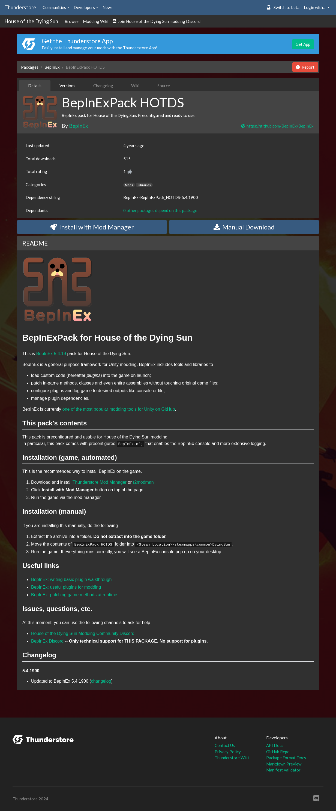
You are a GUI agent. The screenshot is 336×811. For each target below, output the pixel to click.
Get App (303, 44)
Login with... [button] (315, 7)
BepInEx (52, 67)
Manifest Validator (283, 769)
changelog (101, 681)
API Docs (274, 745)
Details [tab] (34, 85)
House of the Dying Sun (31, 21)
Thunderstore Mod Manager (100, 482)
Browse (72, 21)
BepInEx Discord (47, 641)
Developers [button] (84, 7)
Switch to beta (282, 7)
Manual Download (244, 227)
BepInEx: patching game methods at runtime (74, 594)
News (108, 7)
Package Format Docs (286, 757)
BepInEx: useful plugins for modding (66, 587)
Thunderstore (20, 7)
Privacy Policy (228, 751)
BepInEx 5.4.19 (51, 353)
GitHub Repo (278, 751)
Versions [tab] (67, 85)
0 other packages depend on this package (160, 210)
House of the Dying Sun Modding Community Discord (82, 633)
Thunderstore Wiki (232, 757)
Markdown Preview (283, 763)
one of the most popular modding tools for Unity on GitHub (118, 409)
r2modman (143, 482)
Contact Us (225, 745)
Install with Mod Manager (92, 227)
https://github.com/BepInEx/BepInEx (277, 125)
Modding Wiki (95, 21)
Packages (29, 67)
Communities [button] (54, 7)
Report (305, 67)
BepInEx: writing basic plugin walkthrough (71, 579)
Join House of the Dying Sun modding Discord (156, 21)
